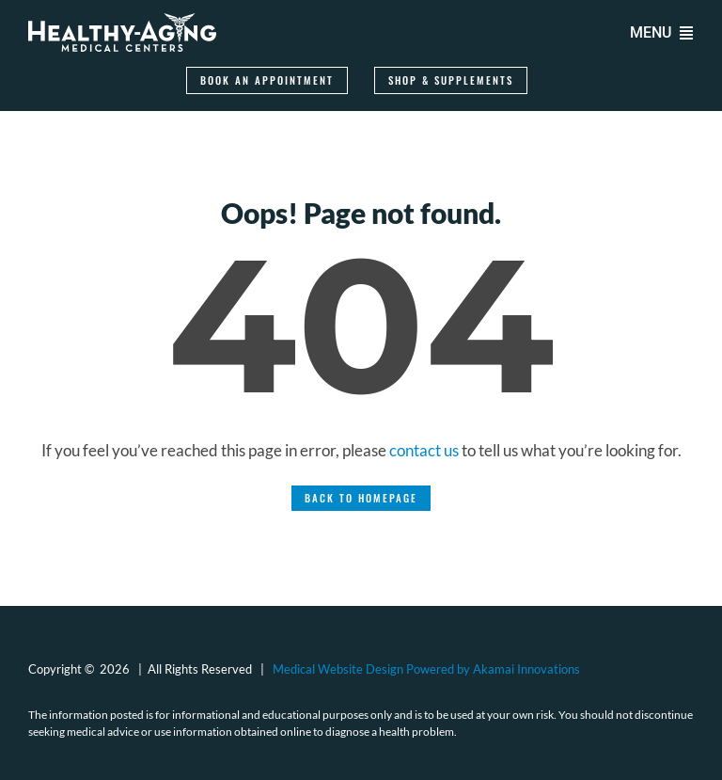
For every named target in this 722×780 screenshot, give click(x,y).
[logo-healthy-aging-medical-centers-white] (122, 21)
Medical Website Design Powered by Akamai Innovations (426, 669)
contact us (424, 450)
